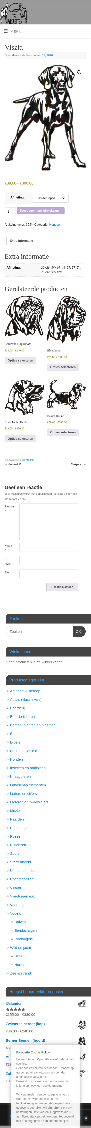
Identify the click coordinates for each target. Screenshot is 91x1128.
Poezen (16, 836)
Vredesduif (13, 464)
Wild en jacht (20, 947)
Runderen (18, 845)
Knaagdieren (20, 776)
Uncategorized (22, 879)
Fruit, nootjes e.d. (24, 751)
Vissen (15, 888)
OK (77, 631)
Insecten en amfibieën (28, 768)
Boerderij (17, 708)
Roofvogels (24, 939)
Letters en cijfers (23, 793)
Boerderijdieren (22, 716)
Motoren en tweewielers (29, 802)
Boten (15, 734)
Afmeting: (17, 197)
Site (7, 572)
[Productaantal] (10, 211)
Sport (14, 853)
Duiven (20, 922)
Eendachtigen (26, 930)
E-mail (8, 561)
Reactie (8, 509)
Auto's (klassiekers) (26, 699)
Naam (8, 548)
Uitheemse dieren (24, 870)
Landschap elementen (28, 785)
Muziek (16, 811)
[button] (79, 72)
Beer (18, 956)
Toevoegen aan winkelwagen (40, 210)
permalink (27, 459)
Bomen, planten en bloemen (33, 725)
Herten (20, 965)
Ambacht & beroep (25, 691)
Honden (54, 224)
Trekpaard (78, 464)
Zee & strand (20, 973)
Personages (20, 828)
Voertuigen (19, 905)
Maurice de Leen (22, 55)
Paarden (17, 819)
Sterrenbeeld (20, 862)
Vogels (15, 913)
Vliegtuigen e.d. (22, 896)
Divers (15, 742)
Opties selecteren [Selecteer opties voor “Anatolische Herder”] (20, 438)
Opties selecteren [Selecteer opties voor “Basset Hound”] (63, 432)
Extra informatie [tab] (21, 240)
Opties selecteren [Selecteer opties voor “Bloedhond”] (63, 367)
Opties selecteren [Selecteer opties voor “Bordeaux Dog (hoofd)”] (20, 360)
